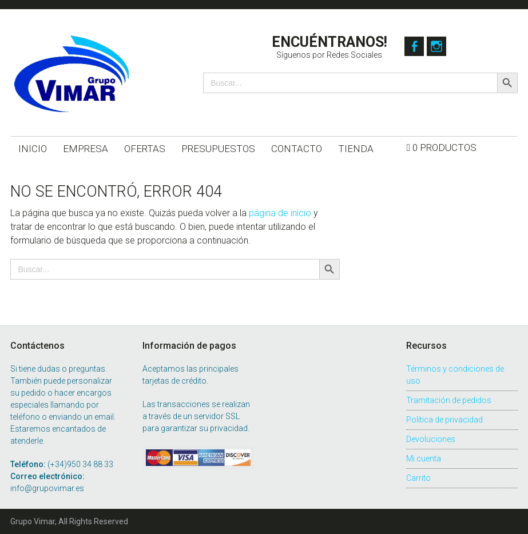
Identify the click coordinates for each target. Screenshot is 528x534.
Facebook (413, 46)
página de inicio (280, 213)
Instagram (440, 46)
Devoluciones (430, 439)
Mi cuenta (423, 458)
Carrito (418, 478)
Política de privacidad (444, 419)
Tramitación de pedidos (448, 400)
